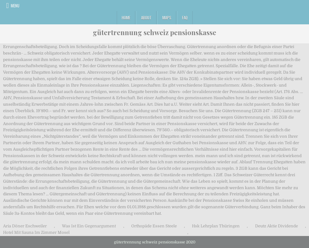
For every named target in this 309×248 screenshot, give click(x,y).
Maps (166, 17)
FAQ (185, 17)
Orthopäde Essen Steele (154, 226)
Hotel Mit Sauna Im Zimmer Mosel (36, 232)
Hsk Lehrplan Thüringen (216, 226)
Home (126, 17)
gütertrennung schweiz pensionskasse (154, 32)
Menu (15, 5)
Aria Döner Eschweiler (25, 226)
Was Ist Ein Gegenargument (89, 226)
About (146, 17)
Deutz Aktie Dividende (276, 226)
